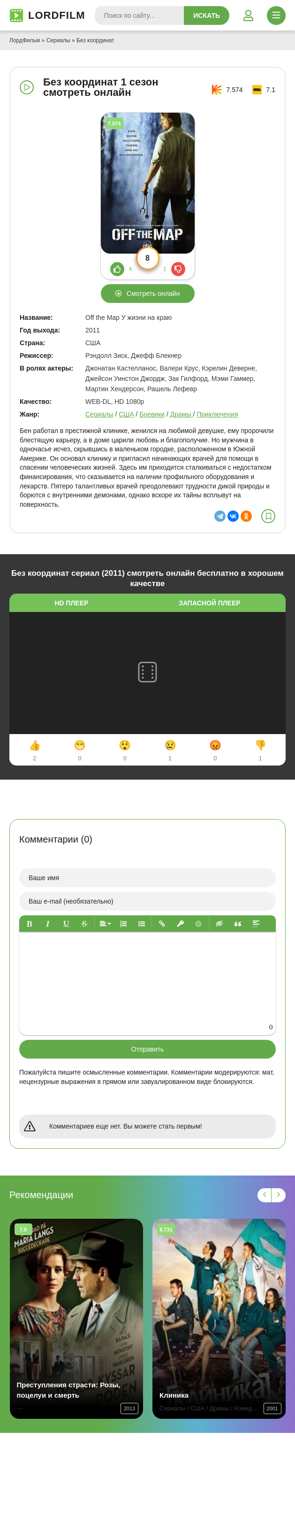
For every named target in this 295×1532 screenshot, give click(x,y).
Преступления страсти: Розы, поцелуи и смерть (69, 1390)
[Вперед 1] (279, 1195)
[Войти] (248, 15)
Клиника (174, 1395)
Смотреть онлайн (153, 293)
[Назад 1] (264, 1195)
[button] (29, 923)
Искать (206, 15)
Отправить (147, 1049)
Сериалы (58, 40)
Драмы (181, 414)
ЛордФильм (24, 40)
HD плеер (71, 603)
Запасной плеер (209, 603)
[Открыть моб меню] (276, 15)
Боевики (152, 414)
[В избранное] (268, 516)
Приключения (217, 414)
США (126, 414)
